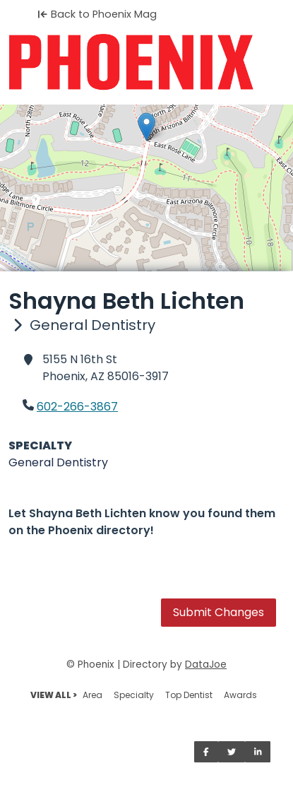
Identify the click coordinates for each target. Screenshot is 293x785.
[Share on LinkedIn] (258, 751)
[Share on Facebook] (206, 751)
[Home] (146, 62)
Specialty (134, 695)
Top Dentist (189, 695)
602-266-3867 (77, 407)
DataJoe (206, 664)
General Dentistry (58, 462)
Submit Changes (218, 612)
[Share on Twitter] (231, 751)
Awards (240, 695)
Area (92, 695)
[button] (146, 126)
